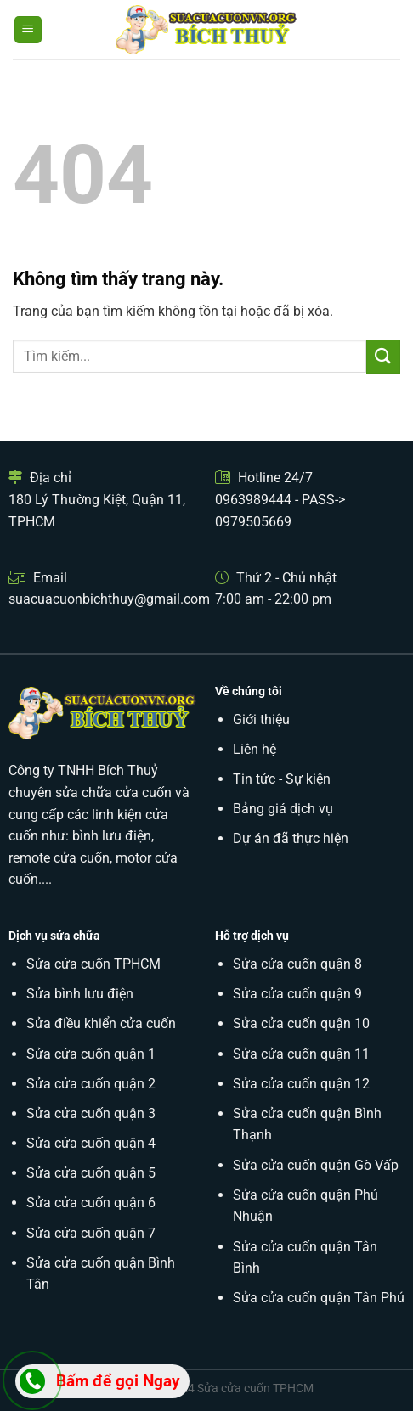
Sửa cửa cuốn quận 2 (91, 1084)
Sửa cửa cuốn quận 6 (91, 1203)
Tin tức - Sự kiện (282, 779)
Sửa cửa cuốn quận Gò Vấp (316, 1165)
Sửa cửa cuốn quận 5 (91, 1173)
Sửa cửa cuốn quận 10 (301, 1023)
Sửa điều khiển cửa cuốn (101, 1023)
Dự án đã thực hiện (290, 838)
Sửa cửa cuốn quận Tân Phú (319, 1298)
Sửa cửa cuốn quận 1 (91, 1054)
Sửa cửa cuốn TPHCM (93, 964)
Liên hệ (254, 749)
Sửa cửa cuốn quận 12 (301, 1084)
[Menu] (28, 30)
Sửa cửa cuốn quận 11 (301, 1054)
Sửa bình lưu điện (79, 994)
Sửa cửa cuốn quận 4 (91, 1143)
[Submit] (383, 356)
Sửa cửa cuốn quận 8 (297, 964)
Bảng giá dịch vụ (283, 809)
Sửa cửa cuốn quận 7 (91, 1233)
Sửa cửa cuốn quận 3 (91, 1113)
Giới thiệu (261, 719)
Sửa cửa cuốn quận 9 (297, 994)
